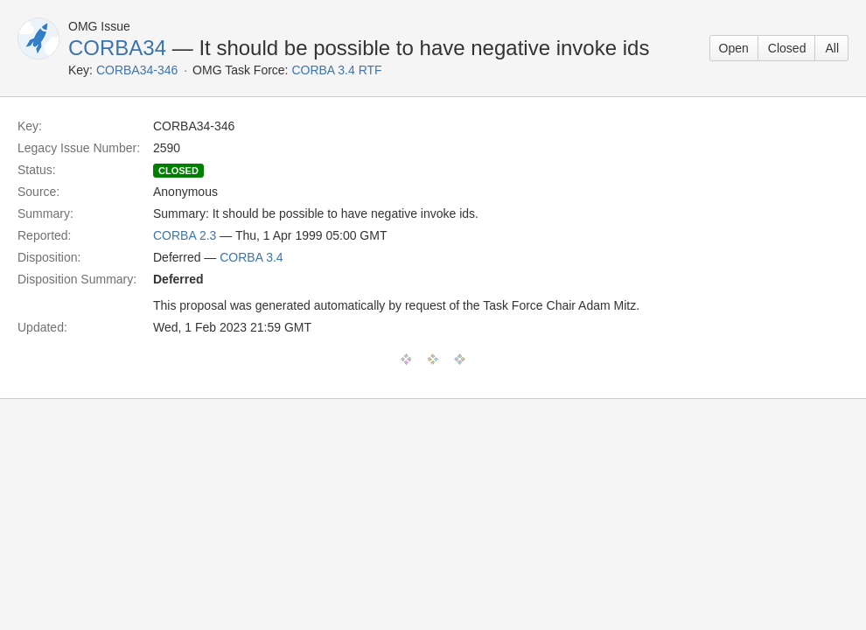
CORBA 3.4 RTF (336, 70)
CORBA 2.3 (184, 235)
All (832, 48)
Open (734, 48)
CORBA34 (117, 48)
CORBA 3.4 (251, 257)
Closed (787, 48)
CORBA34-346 (137, 70)
